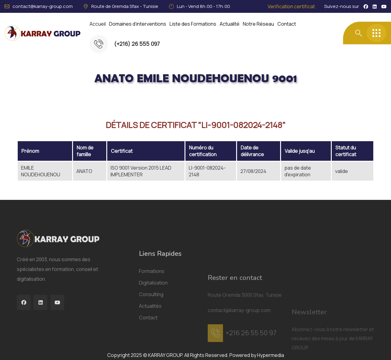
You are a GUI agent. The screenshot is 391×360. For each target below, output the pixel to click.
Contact (286, 23)
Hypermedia (270, 355)
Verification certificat (291, 6)
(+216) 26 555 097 (137, 43)
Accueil (98, 23)
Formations (151, 339)
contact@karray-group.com (43, 6)
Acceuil (44, 99)
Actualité (229, 23)
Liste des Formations (193, 23)
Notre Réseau (258, 23)
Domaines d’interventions (137, 23)
